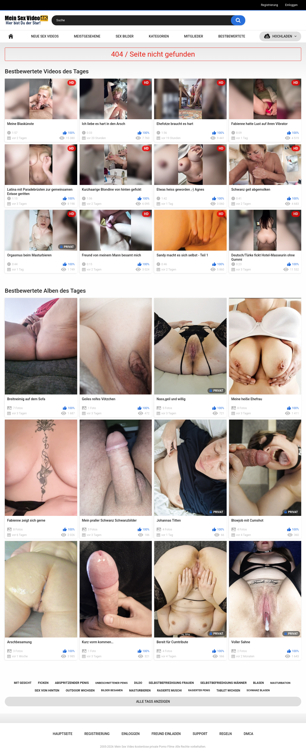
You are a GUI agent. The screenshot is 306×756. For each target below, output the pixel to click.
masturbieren (140, 690)
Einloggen (291, 5)
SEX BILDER (125, 36)
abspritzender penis (72, 683)
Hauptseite (11, 36)
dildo (138, 683)
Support (200, 734)
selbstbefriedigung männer (223, 683)
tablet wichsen (228, 690)
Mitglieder (193, 36)
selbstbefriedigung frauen (171, 683)
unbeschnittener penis (111, 683)
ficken (43, 683)
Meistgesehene (87, 36)
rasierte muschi (169, 690)
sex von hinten (47, 690)
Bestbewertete (231, 36)
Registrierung (269, 5)
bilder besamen (112, 690)
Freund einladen (166, 734)
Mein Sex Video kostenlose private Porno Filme (144, 746)
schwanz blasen (258, 690)
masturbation (280, 683)
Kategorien (159, 36)
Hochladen (282, 36)
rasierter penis (199, 690)
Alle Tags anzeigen (153, 701)
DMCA (248, 734)
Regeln (225, 734)
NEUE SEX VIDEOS (45, 36)
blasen (258, 683)
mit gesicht (22, 683)
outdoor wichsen (80, 690)
